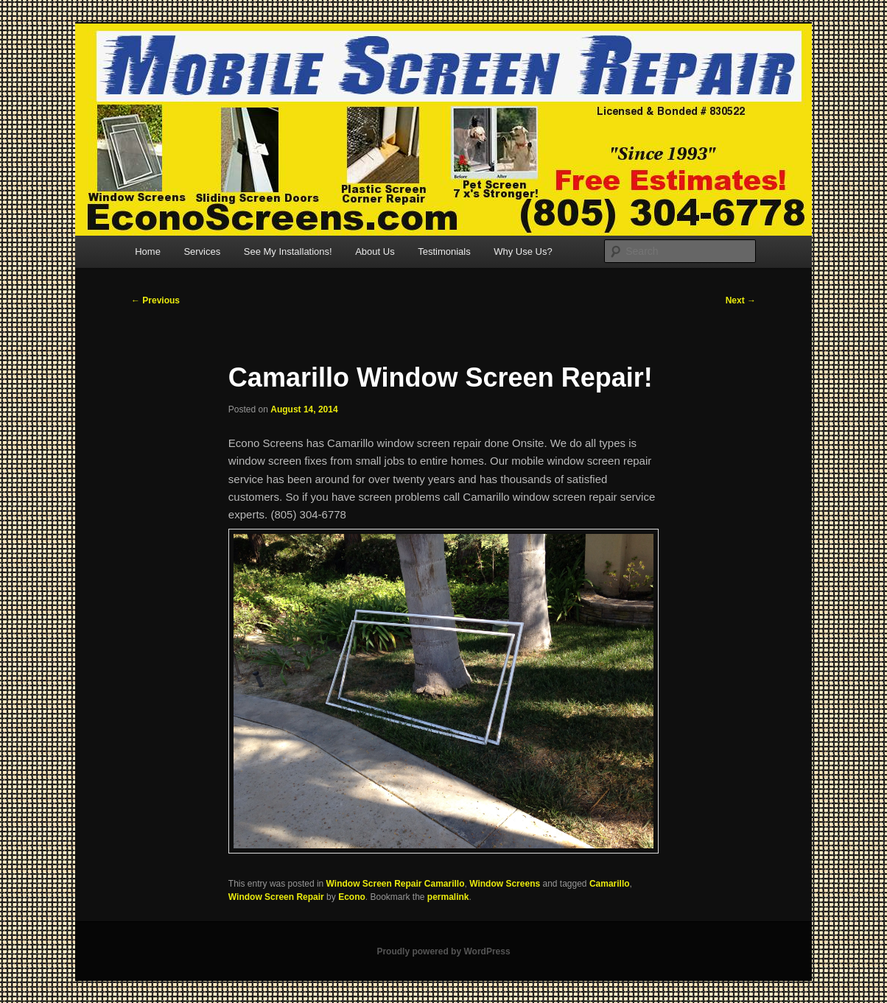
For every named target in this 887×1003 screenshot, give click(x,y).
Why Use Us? (523, 251)
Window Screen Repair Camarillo (395, 884)
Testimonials (444, 251)
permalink (448, 897)
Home (148, 251)
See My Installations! (288, 251)
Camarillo (609, 884)
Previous (155, 300)
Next (741, 300)
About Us (374, 251)
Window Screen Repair (276, 897)
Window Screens (504, 884)
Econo (351, 897)
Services (201, 251)
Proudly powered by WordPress (443, 951)
